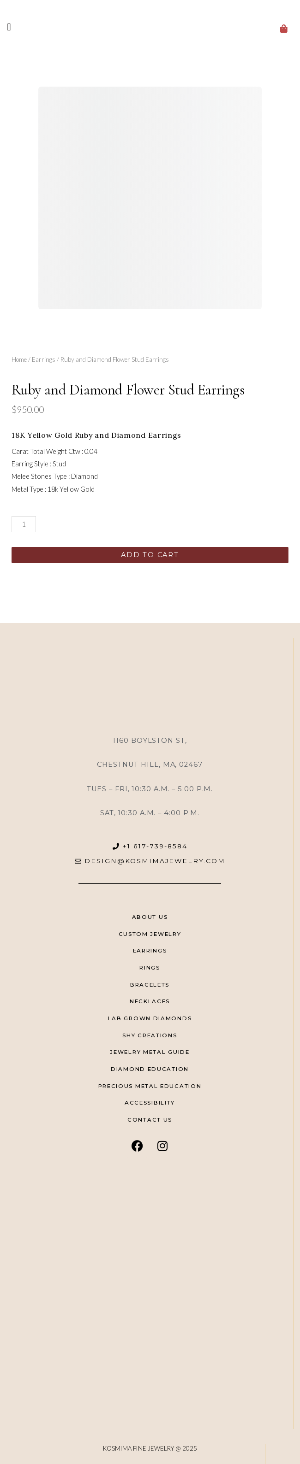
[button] (9, 27)
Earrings (43, 359)
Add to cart (150, 555)
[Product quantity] (24, 524)
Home (19, 359)
